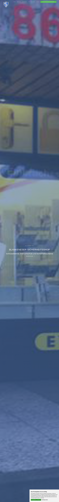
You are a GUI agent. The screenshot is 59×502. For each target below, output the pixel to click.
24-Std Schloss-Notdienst (48, 1)
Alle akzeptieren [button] (33, 499)
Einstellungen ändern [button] (45, 499)
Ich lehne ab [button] (39, 499)
